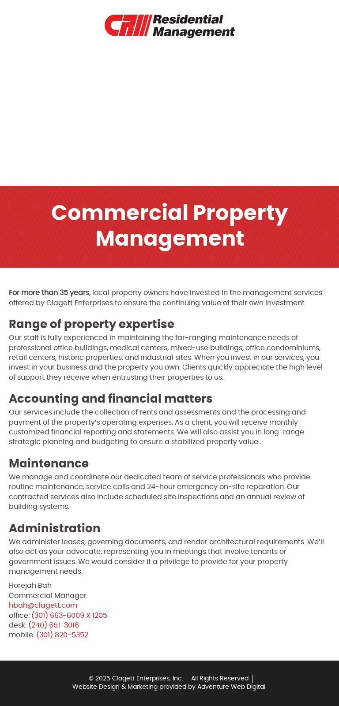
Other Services (49, 162)
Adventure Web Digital (231, 687)
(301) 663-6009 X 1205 (69, 615)
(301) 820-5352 (62, 635)
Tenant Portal (48, 81)
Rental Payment (50, 121)
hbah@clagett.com (43, 605)
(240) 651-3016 (53, 625)
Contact (39, 142)
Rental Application (57, 101)
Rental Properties (54, 60)
